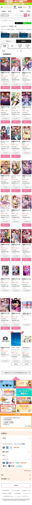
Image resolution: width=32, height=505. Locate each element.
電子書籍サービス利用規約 (7, 493)
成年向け (10, 11)
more (27, 500)
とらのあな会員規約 (16, 490)
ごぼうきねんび (26, 347)
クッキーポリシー (28, 493)
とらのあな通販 (4, 20)
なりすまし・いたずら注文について (23, 496)
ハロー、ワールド (15, 347)
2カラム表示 (27, 51)
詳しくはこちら (27, 470)
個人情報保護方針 (18, 493)
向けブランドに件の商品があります (16, 372)
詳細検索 (29, 15)
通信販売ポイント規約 (26, 490)
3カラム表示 (24, 51)
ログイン (25, 7)
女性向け (28, 11)
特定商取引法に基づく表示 (8, 496)
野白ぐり (6, 424)
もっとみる (28, 426)
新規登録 (20, 7)
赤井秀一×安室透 (8, 422)
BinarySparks (7, 419)
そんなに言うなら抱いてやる (12, 417)
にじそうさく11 (8, 421)
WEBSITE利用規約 (6, 490)
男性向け (21, 11)
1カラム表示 (30, 51)
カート (5, 87)
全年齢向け (3, 11)
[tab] (12, 46)
